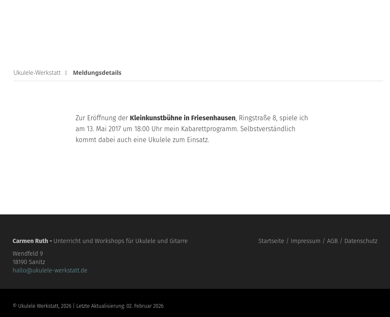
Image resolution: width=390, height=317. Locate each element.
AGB (332, 241)
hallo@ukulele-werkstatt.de (50, 270)
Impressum (306, 241)
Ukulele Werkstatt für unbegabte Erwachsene (63, 25)
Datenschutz (360, 241)
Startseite (271, 241)
